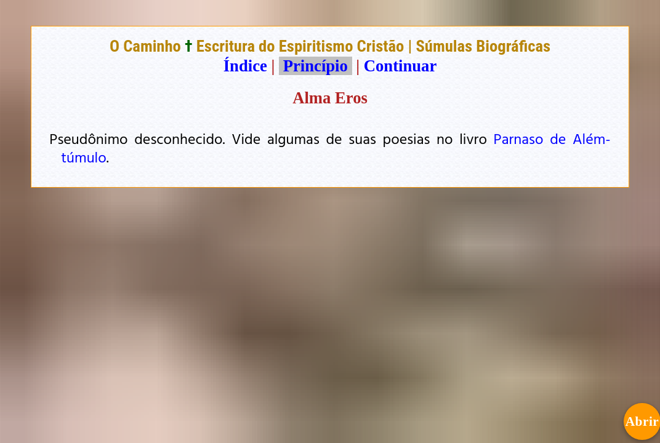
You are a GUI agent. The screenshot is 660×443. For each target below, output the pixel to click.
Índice (245, 66)
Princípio (315, 66)
